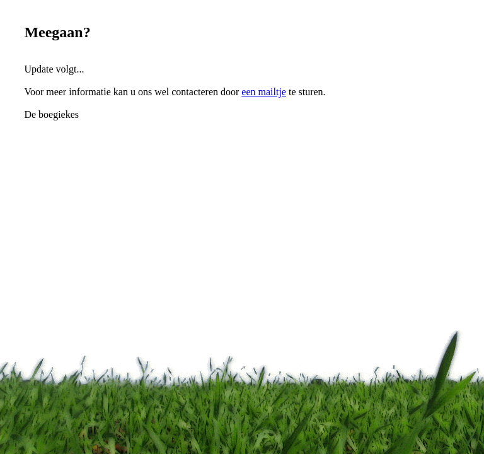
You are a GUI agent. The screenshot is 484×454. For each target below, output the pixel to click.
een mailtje (263, 91)
